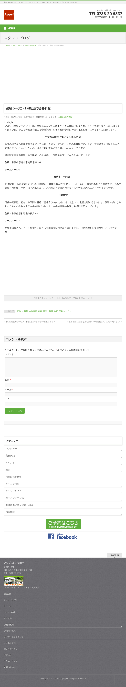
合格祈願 (33, 311)
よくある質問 (10, 643)
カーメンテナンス (15, 501)
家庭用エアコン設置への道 (19, 509)
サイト (8, 403)
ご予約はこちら (11, 661)
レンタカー (11, 452)
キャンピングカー (15, 495)
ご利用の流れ (10, 631)
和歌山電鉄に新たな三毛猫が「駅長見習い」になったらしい (94, 321)
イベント (10, 466)
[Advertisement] (63, 77)
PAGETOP (114, 555)
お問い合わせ (10, 667)
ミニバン (8, 606)
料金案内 (8, 618)
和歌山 (20, 311)
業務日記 (10, 459)
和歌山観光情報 (65, 117)
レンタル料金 (10, 612)
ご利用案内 (9, 625)
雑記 (8, 473)
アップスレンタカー (59, 679)
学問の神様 (48, 311)
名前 (8, 384)
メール (9, 393)
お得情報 (10, 516)
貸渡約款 (8, 655)
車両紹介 (8, 594)
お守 (56, 311)
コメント (10, 354)
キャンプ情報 (12, 487)
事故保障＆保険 (11, 649)
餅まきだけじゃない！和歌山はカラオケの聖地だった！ (29, 321)
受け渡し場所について (13, 637)
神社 (26, 311)
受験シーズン (65, 311)
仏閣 (40, 311)
